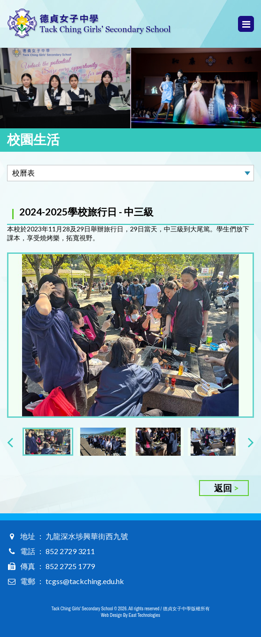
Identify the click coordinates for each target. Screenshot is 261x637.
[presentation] (10, 442)
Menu (246, 24)
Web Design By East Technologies (130, 615)
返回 (223, 487)
